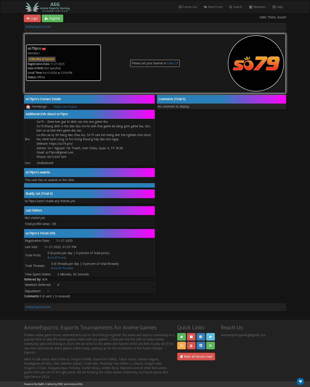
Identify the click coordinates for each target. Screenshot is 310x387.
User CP (172, 63)
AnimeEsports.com (38, 26)
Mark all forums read (196, 356)
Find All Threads (62, 268)
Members (257, 7)
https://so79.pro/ (65, 106)
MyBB (41, 384)
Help (278, 7)
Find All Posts (56, 257)
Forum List (188, 7)
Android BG (76, 384)
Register (52, 18)
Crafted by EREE (54, 384)
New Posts (213, 7)
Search (235, 7)
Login (32, 18)
